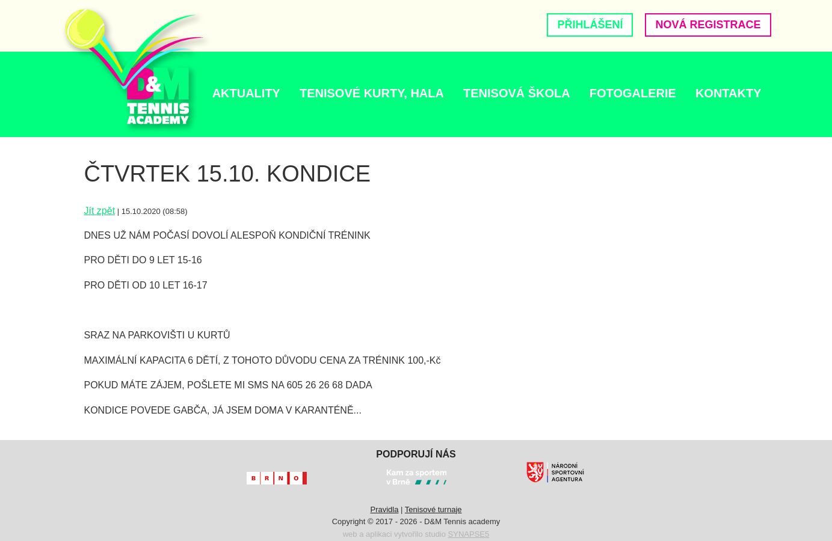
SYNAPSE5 (469, 534)
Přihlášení (590, 25)
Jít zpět (100, 211)
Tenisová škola (516, 93)
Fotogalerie (633, 93)
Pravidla (384, 509)
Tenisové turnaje (433, 509)
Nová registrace (707, 25)
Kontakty (728, 93)
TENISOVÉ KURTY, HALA (372, 93)
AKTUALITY (246, 93)
